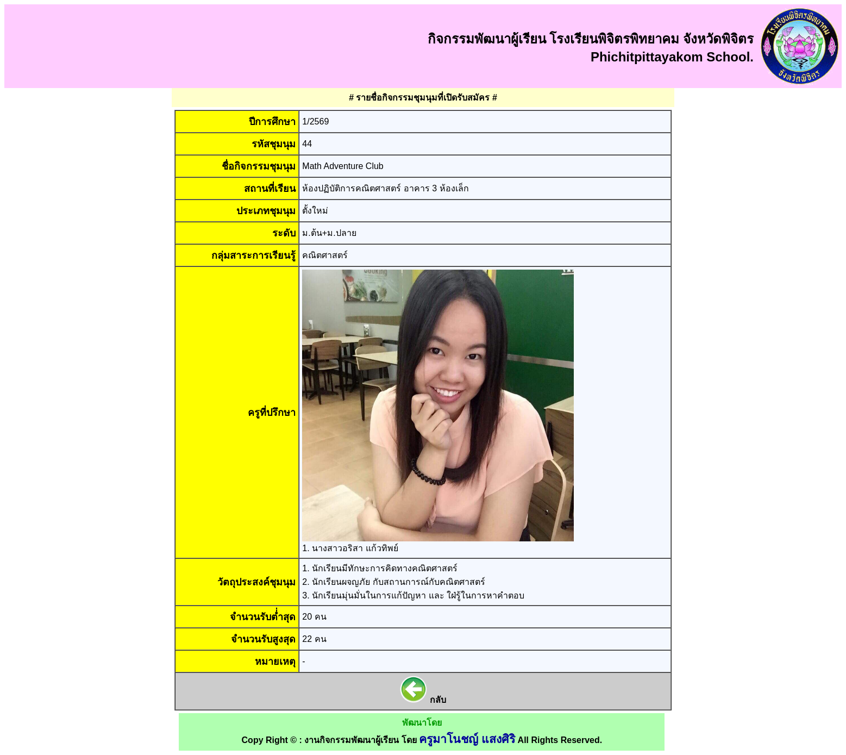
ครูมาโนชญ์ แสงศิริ (467, 739)
